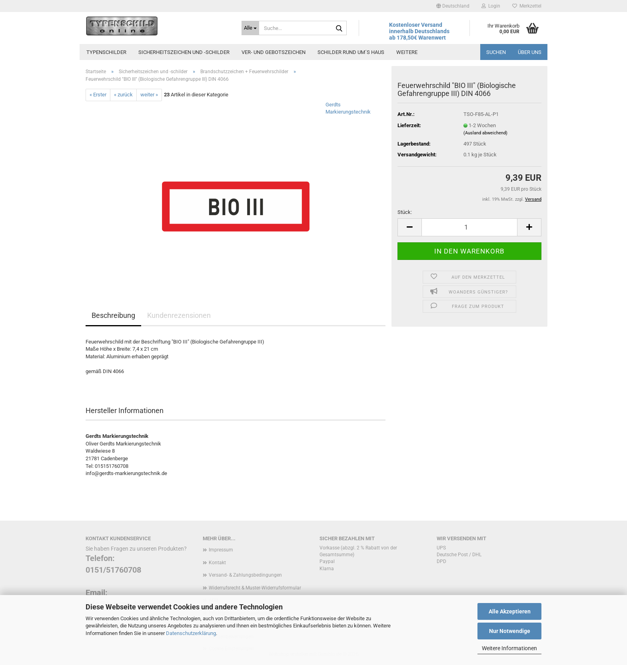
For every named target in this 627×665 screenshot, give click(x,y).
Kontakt (217, 562)
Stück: (404, 212)
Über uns (529, 52)
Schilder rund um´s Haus (350, 52)
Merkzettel (526, 6)
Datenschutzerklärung (191, 633)
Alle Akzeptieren (510, 611)
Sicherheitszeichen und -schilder (184, 52)
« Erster (98, 95)
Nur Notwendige (509, 631)
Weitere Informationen (509, 648)
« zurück (123, 95)
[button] (452, 6)
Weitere (406, 52)
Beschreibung (113, 315)
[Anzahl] (469, 227)
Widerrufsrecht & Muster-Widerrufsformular (255, 588)
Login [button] (490, 6)
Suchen (496, 52)
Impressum (221, 550)
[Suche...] (250, 28)
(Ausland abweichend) (485, 133)
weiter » (149, 95)
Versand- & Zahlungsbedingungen (245, 575)
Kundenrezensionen (179, 315)
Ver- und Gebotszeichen (274, 52)
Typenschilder (106, 52)
